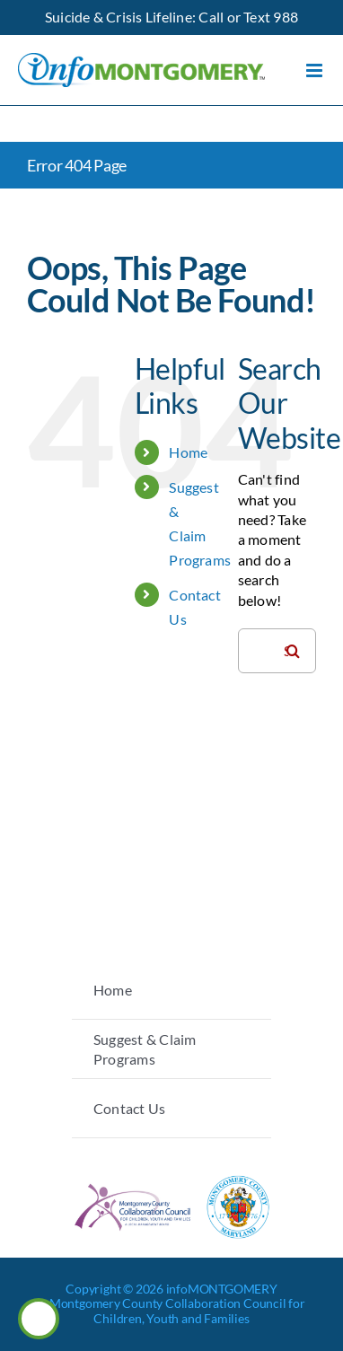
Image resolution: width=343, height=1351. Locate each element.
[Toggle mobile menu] (315, 70)
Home (188, 452)
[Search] (293, 650)
